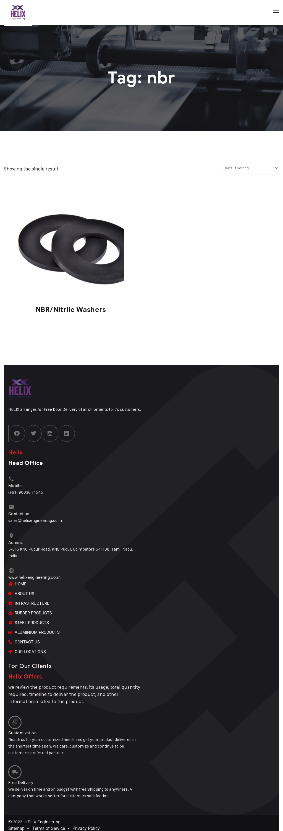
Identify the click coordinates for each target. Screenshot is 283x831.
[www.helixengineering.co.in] (11, 568)
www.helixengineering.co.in (34, 575)
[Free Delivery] (14, 768)
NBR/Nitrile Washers (71, 309)
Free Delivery (20, 777)
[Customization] (14, 720)
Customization (22, 729)
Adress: (15, 540)
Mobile (15, 485)
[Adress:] (11, 534)
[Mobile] (11, 478)
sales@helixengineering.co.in (35, 519)
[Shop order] (248, 168)
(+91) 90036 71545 (25, 491)
